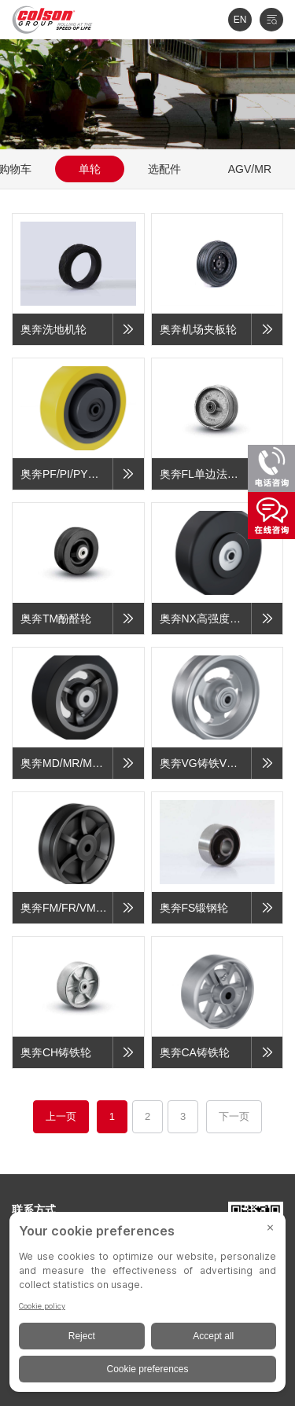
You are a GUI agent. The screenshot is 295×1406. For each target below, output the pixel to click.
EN (240, 19)
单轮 (90, 169)
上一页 (61, 1116)
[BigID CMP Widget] (147, 1306)
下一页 (234, 1116)
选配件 (164, 169)
